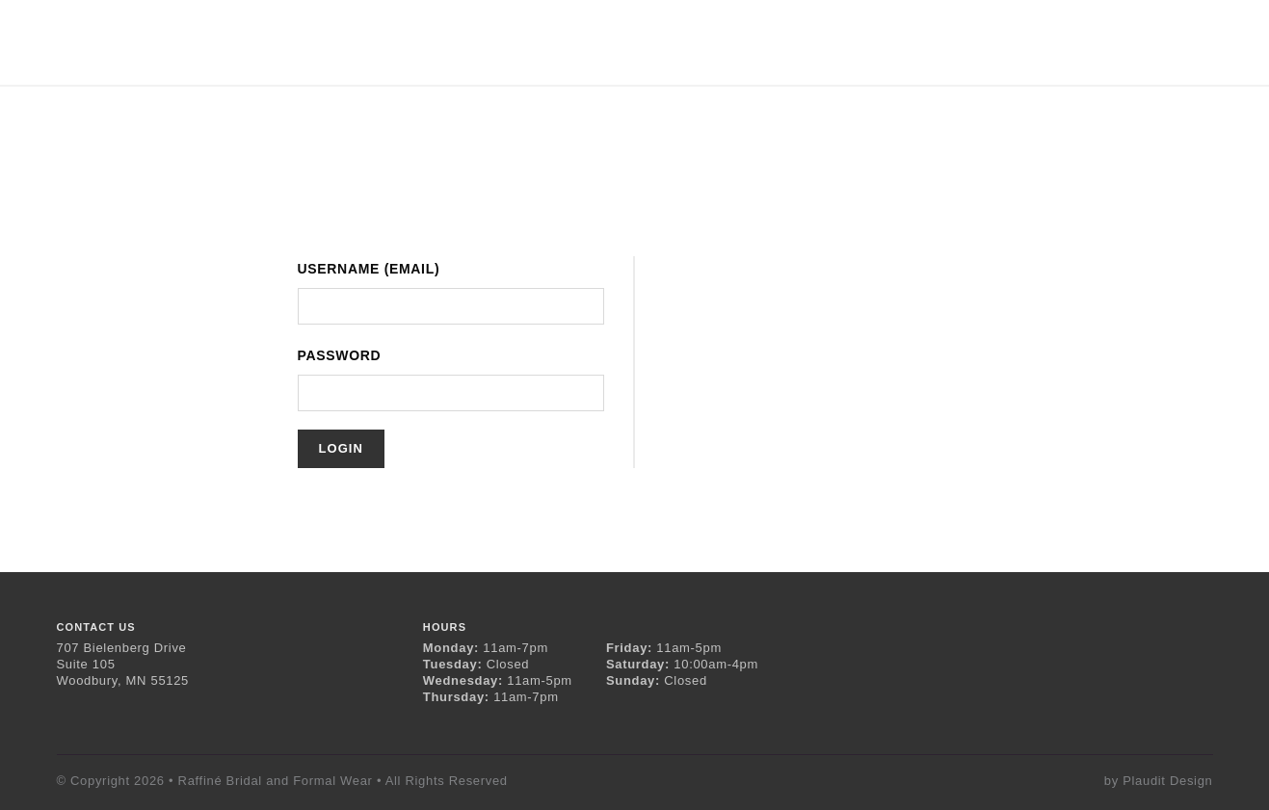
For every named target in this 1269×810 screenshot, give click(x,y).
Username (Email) (369, 268)
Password (340, 355)
